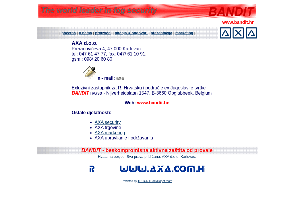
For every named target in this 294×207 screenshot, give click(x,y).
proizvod (103, 33)
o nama (85, 33)
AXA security (108, 122)
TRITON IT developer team (155, 181)
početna (68, 33)
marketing (184, 33)
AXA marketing (110, 132)
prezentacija (161, 33)
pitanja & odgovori (131, 33)
